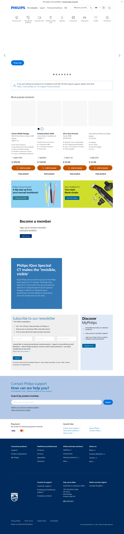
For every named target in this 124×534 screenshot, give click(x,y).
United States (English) (70, 2)
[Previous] (4, 55)
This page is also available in (52, 2)
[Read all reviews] (17, 157)
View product (23, 173)
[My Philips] (103, 7)
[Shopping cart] (109, 7)
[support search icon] (91, 7)
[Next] (119, 55)
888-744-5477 (68, 501)
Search (108, 402)
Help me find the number (21, 410)
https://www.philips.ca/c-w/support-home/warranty (38, 86)
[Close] (122, 1)
